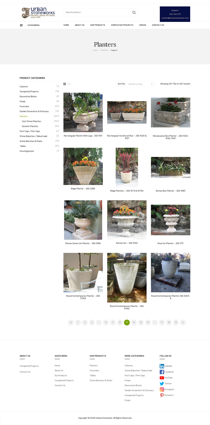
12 (134, 322)
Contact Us (25, 372)
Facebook (169, 372)
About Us (59, 370)
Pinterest (169, 395)
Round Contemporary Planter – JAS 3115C (127, 307)
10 (120, 322)
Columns (24, 86)
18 (169, 322)
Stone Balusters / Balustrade (33, 136)
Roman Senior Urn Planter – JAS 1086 (83, 243)
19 (176, 322)
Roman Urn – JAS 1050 (127, 243)
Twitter (168, 383)
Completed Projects (29, 91)
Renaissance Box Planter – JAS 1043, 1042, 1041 (170, 137)
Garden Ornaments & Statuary (34, 111)
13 (141, 322)
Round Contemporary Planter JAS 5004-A (170, 297)
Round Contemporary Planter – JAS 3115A (83, 297)
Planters (104, 50)
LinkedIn (168, 366)
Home (95, 50)
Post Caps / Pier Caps (30, 131)
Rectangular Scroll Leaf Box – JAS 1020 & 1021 (127, 137)
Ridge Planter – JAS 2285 (83, 189)
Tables (23, 146)
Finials (23, 101)
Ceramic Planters (30, 126)
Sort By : (122, 84)
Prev (71, 322)
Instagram (169, 389)
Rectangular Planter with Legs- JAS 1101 (83, 136)
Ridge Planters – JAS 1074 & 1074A (126, 191)
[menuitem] (66, 25)
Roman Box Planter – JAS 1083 (170, 191)
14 (148, 322)
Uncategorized (27, 151)
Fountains (24, 106)
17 (162, 322)
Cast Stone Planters (31, 121)
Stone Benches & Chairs (31, 141)
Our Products (61, 375)
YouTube (168, 378)
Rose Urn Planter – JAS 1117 (171, 243)
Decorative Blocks (28, 96)
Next (183, 322)
